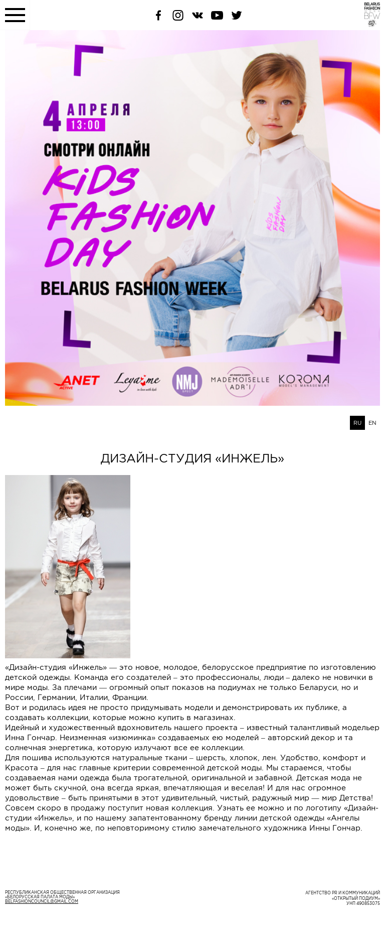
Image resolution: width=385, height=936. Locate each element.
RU (357, 423)
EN (372, 423)
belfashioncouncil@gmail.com (41, 901)
